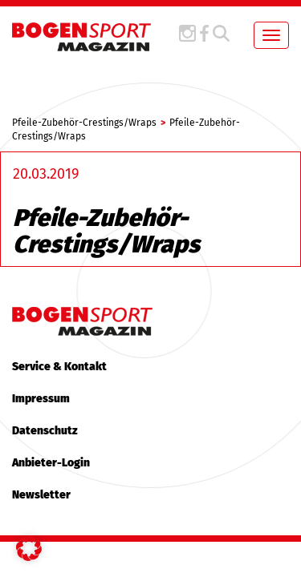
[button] (29, 548)
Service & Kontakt (59, 366)
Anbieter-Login (51, 463)
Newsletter (41, 495)
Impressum (41, 399)
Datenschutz (45, 431)
